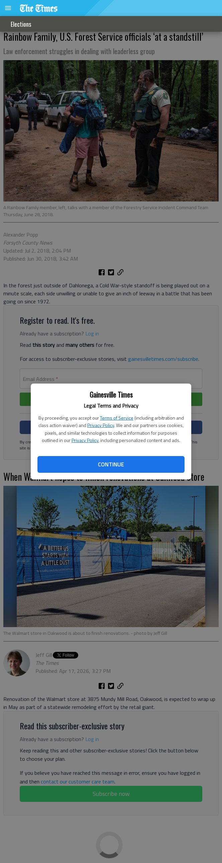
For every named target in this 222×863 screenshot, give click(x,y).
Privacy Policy (100, 425)
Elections (21, 24)
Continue (111, 464)
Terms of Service (116, 417)
